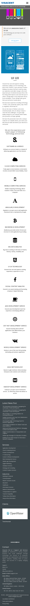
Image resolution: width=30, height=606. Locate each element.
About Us (5, 567)
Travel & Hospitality (8, 494)
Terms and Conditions (7, 601)
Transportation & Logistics (9, 491)
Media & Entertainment (9, 489)
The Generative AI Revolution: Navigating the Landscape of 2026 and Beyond (14, 407)
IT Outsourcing (6, 454)
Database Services (7, 465)
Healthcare (5, 485)
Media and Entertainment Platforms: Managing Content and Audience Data (15, 428)
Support (4, 565)
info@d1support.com (12, 573)
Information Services (8, 487)
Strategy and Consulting (9, 468)
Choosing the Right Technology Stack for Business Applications (13, 421)
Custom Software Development (11, 457)
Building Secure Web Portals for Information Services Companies (14, 438)
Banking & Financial (8, 476)
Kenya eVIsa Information (9, 498)
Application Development (9, 448)
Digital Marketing (7, 463)
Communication (7, 478)
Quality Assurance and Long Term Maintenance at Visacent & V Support (15, 418)
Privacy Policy (5, 603)
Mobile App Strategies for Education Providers (14, 435)
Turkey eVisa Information (9, 496)
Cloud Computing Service (9, 450)
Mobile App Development (9, 461)
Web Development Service (9, 459)
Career (4, 569)
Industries (5, 474)
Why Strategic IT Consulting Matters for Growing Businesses (13, 414)
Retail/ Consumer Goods (9, 480)
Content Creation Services (9, 470)
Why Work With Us (7, 571)
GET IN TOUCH (15, 40)
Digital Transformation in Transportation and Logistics (14, 432)
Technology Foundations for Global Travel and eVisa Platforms (15, 425)
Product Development (8, 452)
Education (5, 483)
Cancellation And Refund (8, 599)
